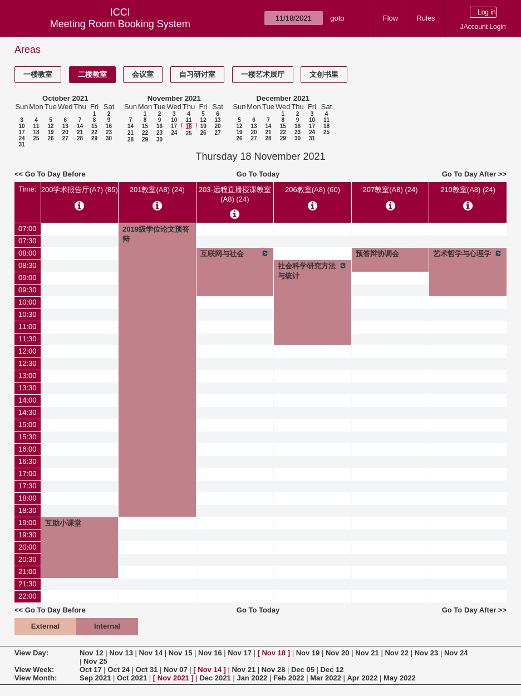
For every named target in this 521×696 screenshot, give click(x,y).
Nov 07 (176, 669)
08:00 (27, 253)
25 (36, 138)
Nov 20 (338, 653)
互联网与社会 (235, 253)
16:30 (27, 461)
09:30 (27, 290)
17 (21, 132)
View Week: (34, 669)
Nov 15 (181, 653)
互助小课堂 (63, 523)
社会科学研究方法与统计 (312, 270)
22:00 (27, 596)
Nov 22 (397, 653)
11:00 (27, 326)
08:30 (27, 265)
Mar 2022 (325, 678)
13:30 (27, 388)
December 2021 (283, 98)
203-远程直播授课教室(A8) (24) (235, 194)
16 (109, 126)
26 (50, 138)
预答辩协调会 (377, 253)
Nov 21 (367, 653)
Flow (390, 18)
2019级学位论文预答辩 (155, 234)
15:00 (27, 424)
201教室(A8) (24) (157, 189)
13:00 (27, 375)
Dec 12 (332, 669)
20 (65, 132)
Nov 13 (121, 653)
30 (109, 138)
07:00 (27, 228)
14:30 (27, 412)
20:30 (27, 559)
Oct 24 (118, 669)
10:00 (27, 302)
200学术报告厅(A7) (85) (79, 189)
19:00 (27, 522)
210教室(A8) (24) (467, 189)
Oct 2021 (132, 678)
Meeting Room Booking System (120, 24)
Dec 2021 (214, 678)
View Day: (31, 653)
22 (94, 132)
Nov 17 (240, 653)
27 (65, 138)
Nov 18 (274, 653)
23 (109, 132)
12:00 (27, 351)
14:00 (27, 400)
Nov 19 (308, 653)
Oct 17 (91, 669)
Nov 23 (427, 653)
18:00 (27, 498)
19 (50, 132)
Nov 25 (95, 661)
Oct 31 (147, 669)
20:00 (27, 547)
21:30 (27, 584)
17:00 (27, 473)
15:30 (27, 437)
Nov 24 (456, 653)
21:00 (27, 571)
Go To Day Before (55, 174)
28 (80, 138)
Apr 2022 (362, 678)
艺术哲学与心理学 (468, 253)
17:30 (27, 486)
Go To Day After (469, 174)
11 (36, 126)
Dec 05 (302, 669)
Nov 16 (210, 653)
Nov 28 (274, 669)
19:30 (27, 535)
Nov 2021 (173, 678)
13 (65, 126)
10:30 (27, 314)
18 (36, 132)
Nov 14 (151, 653)
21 (80, 132)
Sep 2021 (95, 678)
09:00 (27, 277)
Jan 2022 (252, 678)
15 (94, 126)
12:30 (27, 363)
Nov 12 (92, 653)
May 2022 (400, 678)
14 (80, 126)
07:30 (27, 241)
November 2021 (174, 98)
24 (21, 138)
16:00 (27, 449)
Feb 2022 (288, 678)
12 (50, 126)
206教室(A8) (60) (312, 189)
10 (21, 126)
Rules (425, 18)
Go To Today (258, 174)
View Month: (35, 678)
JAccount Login (483, 27)
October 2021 (65, 98)
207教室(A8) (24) (390, 189)
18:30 (27, 510)
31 (21, 144)
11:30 (27, 339)
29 (94, 138)
